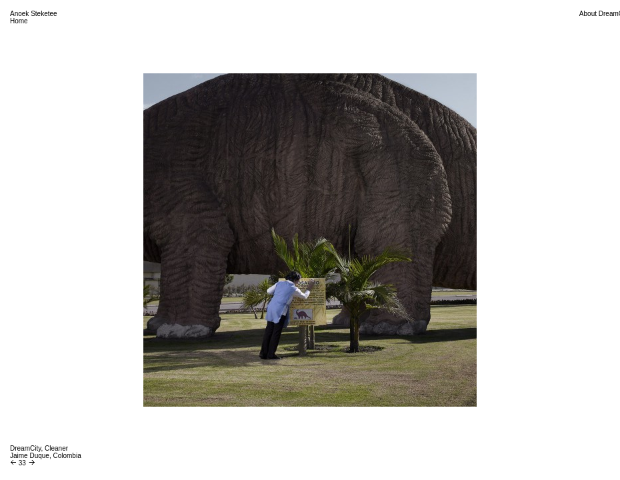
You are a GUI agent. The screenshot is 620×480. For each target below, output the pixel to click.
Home (19, 21)
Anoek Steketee (33, 13)
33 (22, 463)
